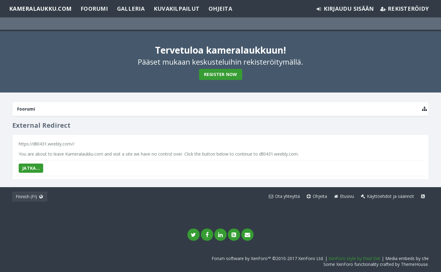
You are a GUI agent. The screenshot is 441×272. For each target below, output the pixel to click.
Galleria (131, 8)
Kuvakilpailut (176, 8)
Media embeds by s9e (407, 258)
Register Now (220, 74)
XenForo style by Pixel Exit (354, 258)
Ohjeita (220, 8)
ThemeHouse (414, 264)
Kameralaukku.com (40, 8)
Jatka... (31, 168)
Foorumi (94, 8)
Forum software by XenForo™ (268, 258)
